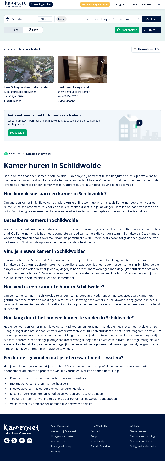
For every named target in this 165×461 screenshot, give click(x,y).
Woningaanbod (40, 4)
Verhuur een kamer (142, 441)
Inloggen (120, 4)
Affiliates (135, 426)
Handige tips (98, 441)
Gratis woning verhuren (94, 4)
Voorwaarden (59, 441)
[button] (45, 19)
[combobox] (18, 19)
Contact (95, 431)
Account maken (142, 4)
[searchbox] (23, 19)
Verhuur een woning (142, 436)
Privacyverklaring (61, 446)
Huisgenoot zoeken (62, 436)
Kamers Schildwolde (38, 153)
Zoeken (151, 19)
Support (95, 436)
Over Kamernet (60, 426)
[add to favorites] (49, 61)
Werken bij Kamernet (63, 431)
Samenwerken (138, 431)
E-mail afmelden (100, 446)
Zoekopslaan (17, 132)
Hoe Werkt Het (99, 426)
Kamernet (12, 153)
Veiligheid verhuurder (143, 446)
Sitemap (56, 451)
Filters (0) (151, 30)
